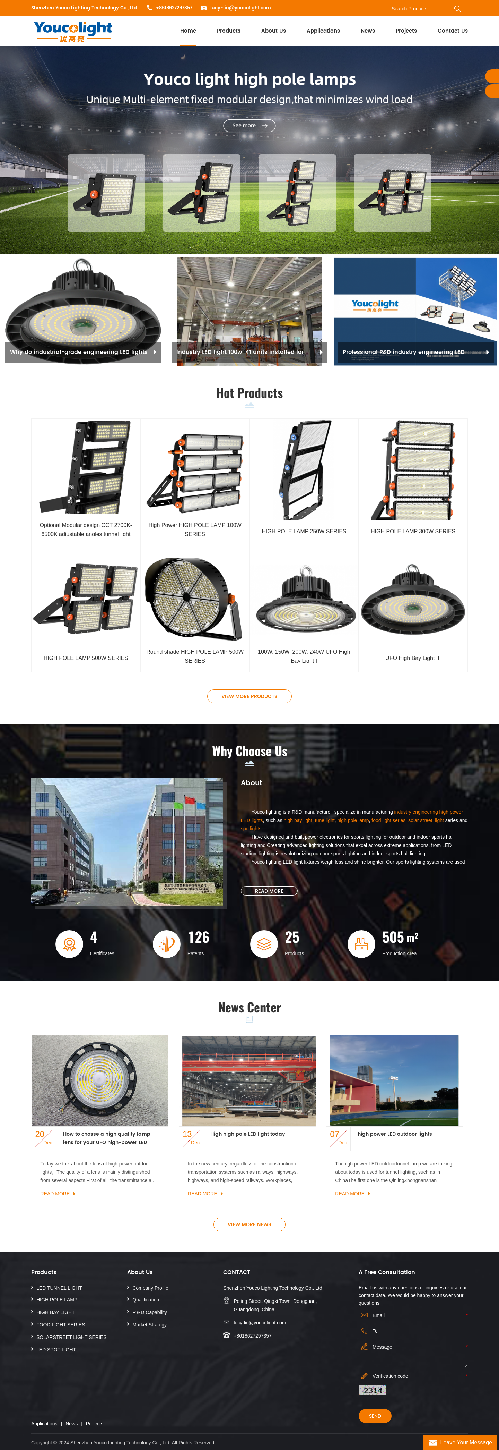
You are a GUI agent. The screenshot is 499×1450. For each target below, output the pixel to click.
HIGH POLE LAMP (56, 1300)
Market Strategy (149, 1325)
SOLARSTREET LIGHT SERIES (71, 1337)
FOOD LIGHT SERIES (60, 1325)
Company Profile (150, 1288)
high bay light (298, 820)
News (368, 31)
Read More (269, 891)
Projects (406, 31)
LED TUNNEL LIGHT (59, 1288)
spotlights (251, 828)
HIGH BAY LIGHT (55, 1312)
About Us (273, 31)
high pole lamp (352, 820)
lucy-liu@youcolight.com (240, 8)
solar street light (426, 820)
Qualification (145, 1300)
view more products (249, 697)
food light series (387, 820)
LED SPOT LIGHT (56, 1350)
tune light (325, 820)
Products (228, 31)
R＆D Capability (149, 1312)
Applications (323, 31)
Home (188, 31)
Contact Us (453, 31)
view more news (249, 1225)
